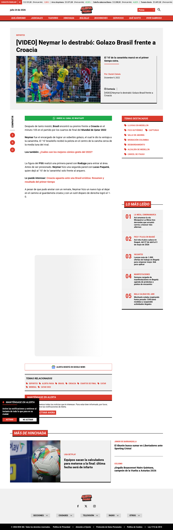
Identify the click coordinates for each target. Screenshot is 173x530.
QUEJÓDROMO (18, 18)
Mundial (31, 387)
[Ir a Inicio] (86, 10)
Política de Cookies (134, 527)
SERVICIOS (118, 18)
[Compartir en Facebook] (12, 135)
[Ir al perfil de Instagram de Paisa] (94, 506)
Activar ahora (46, 412)
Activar (9, 419)
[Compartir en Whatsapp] (12, 149)
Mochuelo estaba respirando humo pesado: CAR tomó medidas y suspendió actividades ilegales (146, 300)
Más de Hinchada (30, 433)
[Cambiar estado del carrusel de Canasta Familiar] (20, 2)
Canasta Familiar (8, 2)
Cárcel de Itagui (136, 154)
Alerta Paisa (46, 383)
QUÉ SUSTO (135, 18)
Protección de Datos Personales (109, 527)
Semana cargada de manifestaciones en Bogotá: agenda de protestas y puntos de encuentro (146, 281)
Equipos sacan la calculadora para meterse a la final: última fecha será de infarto (84, 463)
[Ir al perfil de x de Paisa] (86, 506)
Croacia (71, 383)
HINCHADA (69, 18)
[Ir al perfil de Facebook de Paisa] (78, 506)
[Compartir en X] (12, 142)
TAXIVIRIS (53, 18)
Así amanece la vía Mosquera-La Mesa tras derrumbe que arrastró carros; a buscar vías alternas (144, 222)
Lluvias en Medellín (138, 125)
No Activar (28, 420)
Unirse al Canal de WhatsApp (68, 118)
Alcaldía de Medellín (138, 149)
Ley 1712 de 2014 (155, 527)
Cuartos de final (86, 383)
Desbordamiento (136, 145)
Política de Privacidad (61, 527)
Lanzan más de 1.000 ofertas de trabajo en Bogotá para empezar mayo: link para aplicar (146, 261)
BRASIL (59, 383)
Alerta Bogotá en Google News (68, 367)
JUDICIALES (37, 18)
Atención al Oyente (83, 527)
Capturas (154, 130)
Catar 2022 (44, 387)
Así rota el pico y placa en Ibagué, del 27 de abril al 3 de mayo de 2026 (145, 242)
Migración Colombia (138, 140)
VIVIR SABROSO (154, 18)
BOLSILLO (84, 18)
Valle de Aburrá (136, 135)
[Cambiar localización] (146, 10)
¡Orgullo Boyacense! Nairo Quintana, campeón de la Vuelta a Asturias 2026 (135, 468)
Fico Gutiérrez (135, 130)
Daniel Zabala (114, 74)
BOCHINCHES (101, 18)
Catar (102, 383)
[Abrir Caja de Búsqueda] (159, 10)
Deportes (32, 383)
